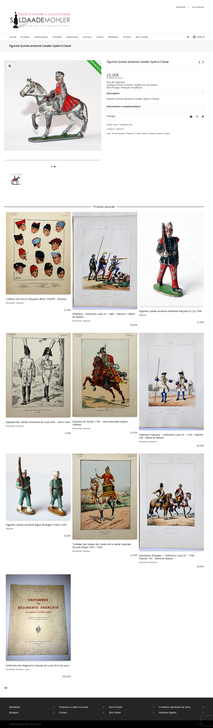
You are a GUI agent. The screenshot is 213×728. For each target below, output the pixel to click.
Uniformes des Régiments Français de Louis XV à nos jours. (38, 665)
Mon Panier (115, 712)
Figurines (120, 129)
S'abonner (181, 7)
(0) (198, 37)
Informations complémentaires (124, 106)
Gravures (20, 303)
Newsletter (14, 707)
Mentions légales (167, 712)
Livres (27, 669)
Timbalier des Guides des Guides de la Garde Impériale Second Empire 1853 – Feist (101, 546)
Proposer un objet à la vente (73, 707)
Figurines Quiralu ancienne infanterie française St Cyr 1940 (170, 311)
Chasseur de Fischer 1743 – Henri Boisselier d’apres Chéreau (100, 423)
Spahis (167, 133)
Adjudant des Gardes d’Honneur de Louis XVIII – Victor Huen (38, 422)
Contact (63, 712)
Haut (199, 724)
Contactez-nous (126, 125)
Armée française (118, 133)
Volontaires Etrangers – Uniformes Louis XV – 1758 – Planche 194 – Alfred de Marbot (167, 557)
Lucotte (138, 133)
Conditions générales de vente (174, 707)
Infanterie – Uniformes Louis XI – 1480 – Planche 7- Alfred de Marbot (103, 315)
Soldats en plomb (156, 133)
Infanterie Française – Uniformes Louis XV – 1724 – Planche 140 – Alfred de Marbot (171, 436)
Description (113, 93)
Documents (10, 303)
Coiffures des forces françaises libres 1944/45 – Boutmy (36, 299)
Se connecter (198, 7)
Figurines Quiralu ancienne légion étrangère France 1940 (36, 524)
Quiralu (145, 133)
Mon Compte (115, 707)
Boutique (13, 712)
